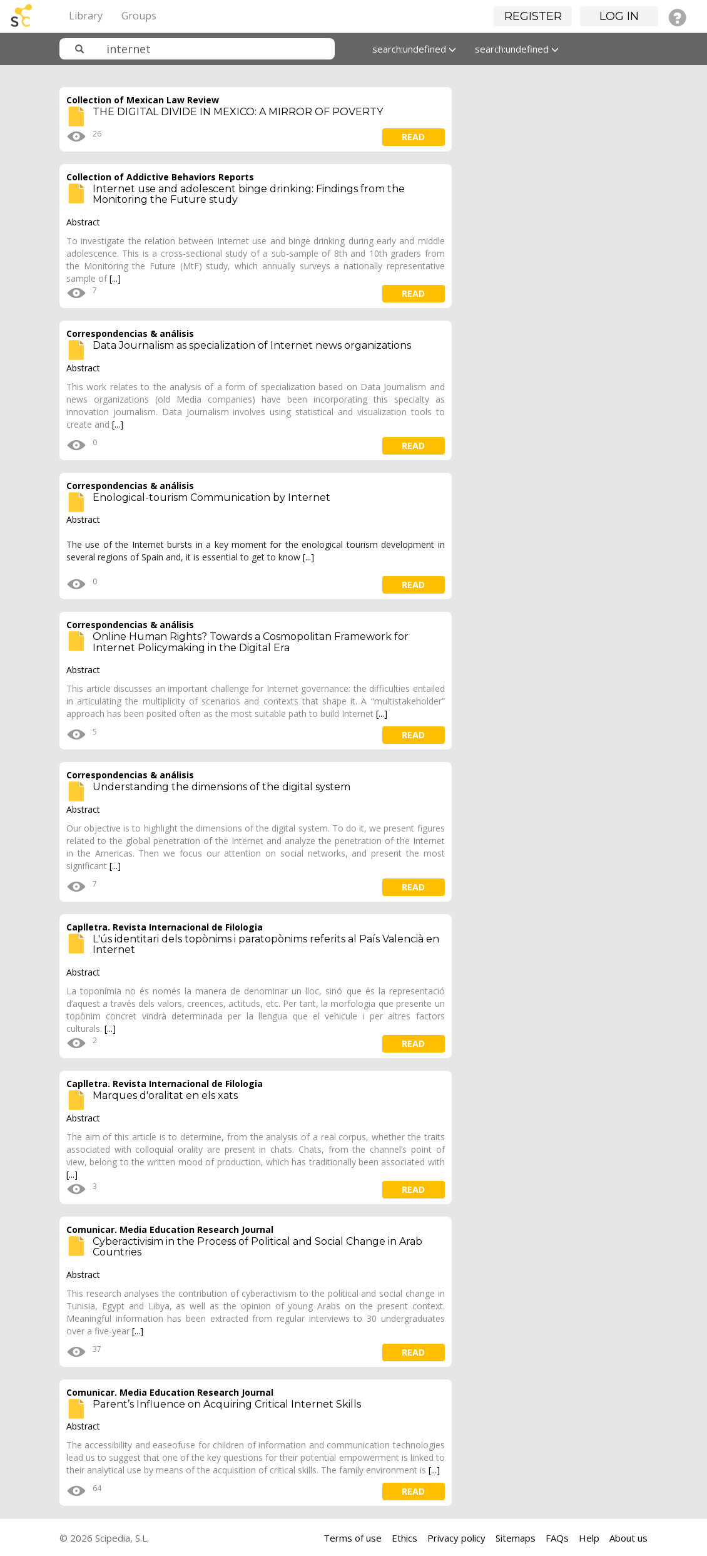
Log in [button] (619, 16)
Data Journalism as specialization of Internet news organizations (252, 345)
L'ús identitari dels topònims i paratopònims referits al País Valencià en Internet (266, 944)
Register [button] (533, 16)
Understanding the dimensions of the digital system (221, 787)
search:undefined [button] (414, 49)
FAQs (557, 1538)
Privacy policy (456, 1538)
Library (86, 16)
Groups (138, 16)
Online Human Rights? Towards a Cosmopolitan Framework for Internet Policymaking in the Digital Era (251, 642)
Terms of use (352, 1538)
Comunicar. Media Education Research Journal (169, 1229)
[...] (115, 278)
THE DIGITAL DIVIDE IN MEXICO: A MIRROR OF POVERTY (238, 112)
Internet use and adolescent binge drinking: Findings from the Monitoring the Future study (249, 194)
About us (628, 1538)
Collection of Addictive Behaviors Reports (160, 177)
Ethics (404, 1538)
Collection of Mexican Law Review (142, 100)
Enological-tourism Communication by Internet (211, 497)
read (413, 137)
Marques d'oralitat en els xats (165, 1095)
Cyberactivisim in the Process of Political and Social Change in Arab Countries (257, 1247)
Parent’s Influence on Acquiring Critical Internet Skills (227, 1404)
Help (589, 1538)
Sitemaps (516, 1538)
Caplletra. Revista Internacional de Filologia (164, 927)
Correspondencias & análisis (130, 333)
